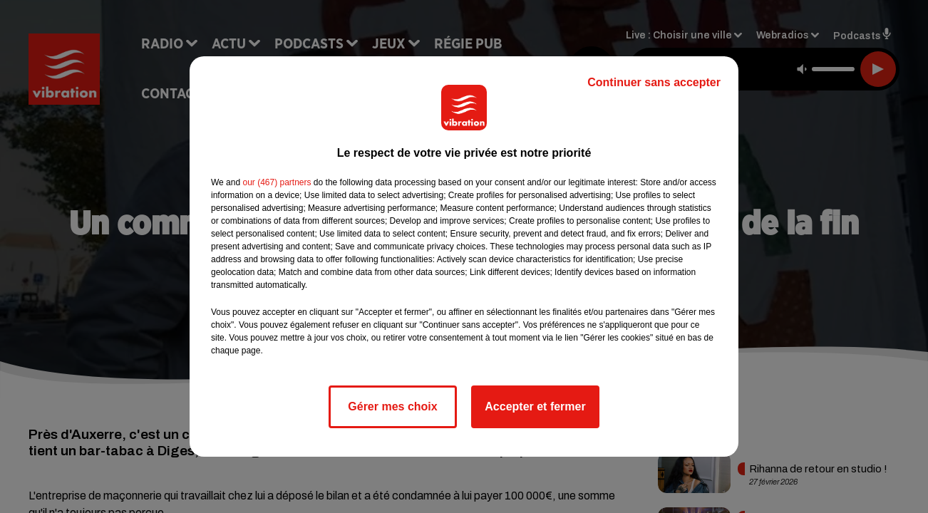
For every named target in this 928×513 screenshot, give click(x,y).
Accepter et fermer (535, 406)
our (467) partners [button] (276, 182)
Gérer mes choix (392, 406)
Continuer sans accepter (654, 82)
